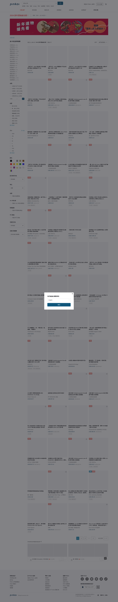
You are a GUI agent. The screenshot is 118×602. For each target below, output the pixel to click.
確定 (59, 304)
